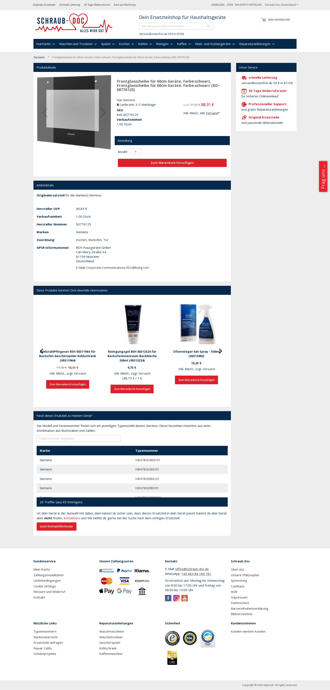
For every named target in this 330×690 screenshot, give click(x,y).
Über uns (237, 569)
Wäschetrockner (111, 637)
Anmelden (218, 5)
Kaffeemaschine (110, 654)
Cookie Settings (44, 586)
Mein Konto (41, 569)
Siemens (129, 100)
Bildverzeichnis (241, 614)
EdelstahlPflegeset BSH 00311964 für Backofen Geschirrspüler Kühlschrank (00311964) (67, 356)
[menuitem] (45, 44)
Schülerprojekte (44, 654)
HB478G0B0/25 (147, 479)
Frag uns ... (322, 176)
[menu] (165, 44)
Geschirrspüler (110, 642)
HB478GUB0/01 (147, 469)
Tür (105, 240)
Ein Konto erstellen (248, 5)
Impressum (239, 597)
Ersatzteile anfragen (48, 642)
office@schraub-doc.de (192, 569)
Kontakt (39, 597)
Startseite (39, 57)
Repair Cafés (42, 648)
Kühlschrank (107, 648)
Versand (212, 113)
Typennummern (44, 631)
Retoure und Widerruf (49, 591)
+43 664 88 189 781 (196, 574)
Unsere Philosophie (245, 575)
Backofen (95, 240)
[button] (281, 5)
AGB (234, 591)
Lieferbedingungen (47, 580)
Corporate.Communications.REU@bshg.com (117, 267)
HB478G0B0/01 (147, 488)
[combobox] (176, 26)
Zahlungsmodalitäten (48, 575)
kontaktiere (72, 518)
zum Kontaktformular (56, 526)
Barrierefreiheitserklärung (249, 608)
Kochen (81, 240)
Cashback (237, 586)
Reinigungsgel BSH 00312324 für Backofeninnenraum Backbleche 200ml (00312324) (132, 356)
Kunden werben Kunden (248, 631)
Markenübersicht (45, 637)
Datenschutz (240, 603)
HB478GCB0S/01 (148, 460)
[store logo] (74, 23)
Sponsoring (239, 580)
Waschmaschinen (111, 631)
